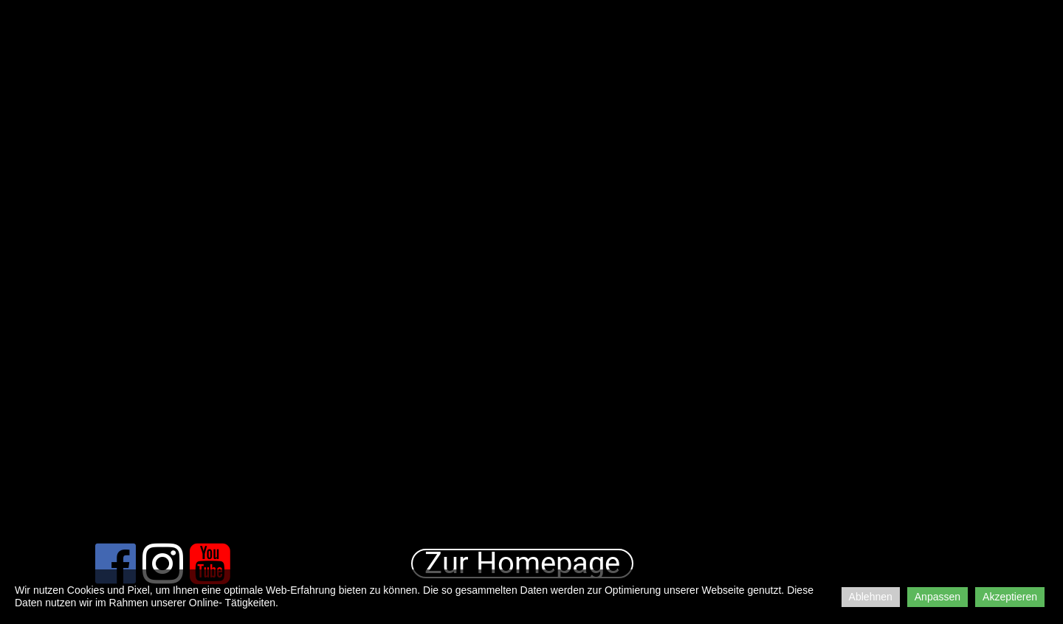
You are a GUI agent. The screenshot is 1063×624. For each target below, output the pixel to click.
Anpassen (937, 597)
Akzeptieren (1010, 597)
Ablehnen (870, 597)
